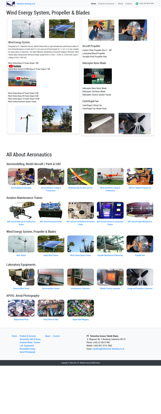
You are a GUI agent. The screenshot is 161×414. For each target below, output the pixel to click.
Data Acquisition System (51, 288)
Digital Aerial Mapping (81, 319)
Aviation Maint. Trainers (30, 342)
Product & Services (106, 3)
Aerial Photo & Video (50, 319)
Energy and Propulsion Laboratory (139, 288)
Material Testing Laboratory (110, 288)
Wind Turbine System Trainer (80, 255)
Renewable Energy (27, 349)
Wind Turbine (21, 255)
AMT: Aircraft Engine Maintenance (140, 222)
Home (94, 3)
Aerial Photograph (27, 352)
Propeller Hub (140, 255)
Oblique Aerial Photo (21, 319)
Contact (128, 3)
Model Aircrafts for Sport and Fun (81, 188)
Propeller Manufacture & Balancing (110, 255)
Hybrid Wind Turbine (51, 255)
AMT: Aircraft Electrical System (51, 222)
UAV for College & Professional (140, 188)
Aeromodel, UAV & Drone (30, 339)
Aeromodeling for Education (21, 188)
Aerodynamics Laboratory (80, 288)
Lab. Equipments (27, 345)
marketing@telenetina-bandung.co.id (108, 349)
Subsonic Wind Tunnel (21, 288)
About (120, 3)
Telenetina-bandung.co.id (26, 4)
